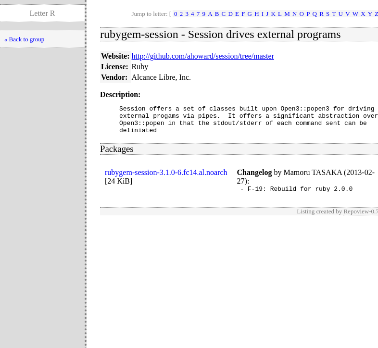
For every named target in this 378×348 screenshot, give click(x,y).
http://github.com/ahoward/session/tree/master (203, 56)
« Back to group (24, 39)
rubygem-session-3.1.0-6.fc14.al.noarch (166, 178)
